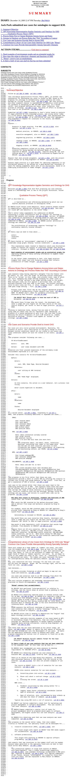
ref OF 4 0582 (36, 537)
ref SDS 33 (59, 291)
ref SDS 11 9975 (17, 752)
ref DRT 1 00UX (22, 318)
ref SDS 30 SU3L (34, 152)
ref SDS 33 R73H (25, 661)
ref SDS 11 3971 (24, 625)
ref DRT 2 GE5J (35, 745)
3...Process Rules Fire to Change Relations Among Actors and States (26, 36)
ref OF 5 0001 (59, 700)
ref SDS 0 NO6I (42, 101)
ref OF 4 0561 (52, 449)
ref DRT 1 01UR (42, 482)
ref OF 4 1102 (50, 673)
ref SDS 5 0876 (48, 137)
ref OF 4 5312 (55, 676)
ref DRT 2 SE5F (44, 727)
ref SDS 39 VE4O (29, 299)
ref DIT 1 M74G (48, 167)
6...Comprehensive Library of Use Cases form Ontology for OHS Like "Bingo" (30, 43)
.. (10, 88)
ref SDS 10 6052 (44, 650)
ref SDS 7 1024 (53, 134)
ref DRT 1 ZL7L (54, 559)
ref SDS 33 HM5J (49, 515)
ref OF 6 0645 (51, 697)
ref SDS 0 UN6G (36, 109)
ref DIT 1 (59, 305)
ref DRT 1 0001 (21, 189)
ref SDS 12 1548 (14, 219)
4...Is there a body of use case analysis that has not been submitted (25, 61)
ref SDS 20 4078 (47, 208)
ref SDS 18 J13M (34, 222)
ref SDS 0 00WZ (33, 549)
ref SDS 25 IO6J (27, 596)
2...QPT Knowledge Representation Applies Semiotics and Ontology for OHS (30, 32)
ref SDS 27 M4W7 (46, 598)
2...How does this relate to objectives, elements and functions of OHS (27, 56)
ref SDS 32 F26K (31, 604)
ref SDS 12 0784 (29, 654)
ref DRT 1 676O (40, 286)
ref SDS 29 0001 (56, 599)
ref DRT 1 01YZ (43, 582)
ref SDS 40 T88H (28, 640)
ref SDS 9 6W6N (31, 221)
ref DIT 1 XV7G (25, 128)
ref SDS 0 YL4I (31, 108)
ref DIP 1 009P (40, 115)
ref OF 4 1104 (42, 679)
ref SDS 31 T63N (25, 155)
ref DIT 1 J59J (44, 158)
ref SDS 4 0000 (35, 93)
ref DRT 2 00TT (22, 452)
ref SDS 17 (60, 712)
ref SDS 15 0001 (34, 706)
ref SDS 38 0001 (21, 117)
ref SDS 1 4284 (44, 141)
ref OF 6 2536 (48, 126)
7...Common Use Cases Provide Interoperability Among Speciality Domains (29, 45)
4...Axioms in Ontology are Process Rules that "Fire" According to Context (29, 38)
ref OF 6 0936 (32, 687)
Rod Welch (45, 20)
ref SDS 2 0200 (28, 667)
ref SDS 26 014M (36, 731)
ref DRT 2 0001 (30, 413)
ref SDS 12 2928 (55, 654)
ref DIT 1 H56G (42, 262)
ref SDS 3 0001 (22, 142)
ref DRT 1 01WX (26, 565)
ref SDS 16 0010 (43, 249)
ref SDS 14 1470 (46, 526)
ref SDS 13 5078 (31, 739)
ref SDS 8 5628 (37, 753)
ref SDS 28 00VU (14, 120)
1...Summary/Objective (9, 29)
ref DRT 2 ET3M (22, 494)
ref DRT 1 (59, 333)
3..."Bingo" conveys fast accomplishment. (16, 59)
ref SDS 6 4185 (45, 131)
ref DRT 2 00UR (28, 461)
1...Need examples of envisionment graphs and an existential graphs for (27, 54)
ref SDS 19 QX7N (17, 758)
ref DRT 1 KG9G (34, 573)
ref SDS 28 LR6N (40, 294)
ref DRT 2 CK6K (22, 432)
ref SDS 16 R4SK (59, 249)
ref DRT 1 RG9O (48, 577)
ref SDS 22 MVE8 (26, 719)
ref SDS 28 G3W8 (47, 499)
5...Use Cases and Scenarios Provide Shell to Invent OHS (22, 40)
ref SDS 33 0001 (42, 216)
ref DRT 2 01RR (13, 635)
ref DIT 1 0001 (22, 112)
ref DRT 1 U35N (58, 243)
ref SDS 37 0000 (22, 93)
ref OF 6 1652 (41, 692)
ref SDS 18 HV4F (45, 145)
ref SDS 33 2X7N (22, 592)
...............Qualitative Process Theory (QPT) (17, 34)
